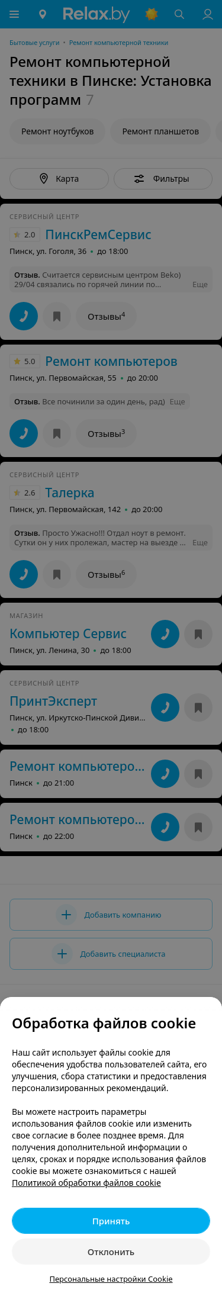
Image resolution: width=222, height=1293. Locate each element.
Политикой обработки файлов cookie (86, 1182)
